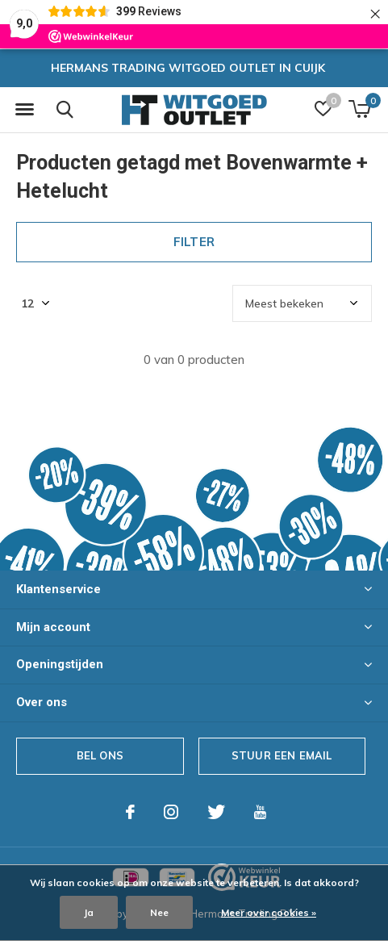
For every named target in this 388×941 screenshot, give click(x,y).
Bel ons (100, 755)
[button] (24, 109)
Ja (89, 912)
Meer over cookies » (268, 912)
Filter (194, 241)
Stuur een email (282, 755)
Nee (159, 912)
